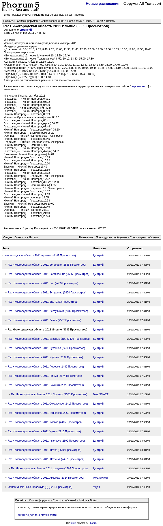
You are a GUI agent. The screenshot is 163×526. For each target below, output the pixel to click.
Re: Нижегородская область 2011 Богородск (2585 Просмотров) (47, 264)
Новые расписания (102, 4)
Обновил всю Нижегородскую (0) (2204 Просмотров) (40, 487)
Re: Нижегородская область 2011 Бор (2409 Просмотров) (43, 283)
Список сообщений (52, 20)
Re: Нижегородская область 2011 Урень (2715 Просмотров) (44, 431)
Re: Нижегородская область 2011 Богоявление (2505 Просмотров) (48, 274)
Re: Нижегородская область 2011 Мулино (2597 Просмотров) (45, 357)
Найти (88, 20)
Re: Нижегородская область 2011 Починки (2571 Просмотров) (49, 394)
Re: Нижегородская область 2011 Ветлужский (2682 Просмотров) (48, 311)
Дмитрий (26, 29)
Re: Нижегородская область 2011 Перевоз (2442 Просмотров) (46, 366)
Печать (110, 20)
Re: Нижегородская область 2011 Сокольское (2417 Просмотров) (48, 403)
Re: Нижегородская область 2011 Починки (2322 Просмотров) (46, 385)
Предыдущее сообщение (111, 237)
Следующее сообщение (144, 237)
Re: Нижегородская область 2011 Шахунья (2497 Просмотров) (46, 459)
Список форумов (27, 20)
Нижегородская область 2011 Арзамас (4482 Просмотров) (40, 255)
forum (73, 523)
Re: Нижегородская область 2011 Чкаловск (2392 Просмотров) (46, 440)
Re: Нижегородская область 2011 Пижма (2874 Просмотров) (45, 375)
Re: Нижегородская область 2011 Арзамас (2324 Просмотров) (46, 477)
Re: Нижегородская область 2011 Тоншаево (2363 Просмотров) (47, 412)
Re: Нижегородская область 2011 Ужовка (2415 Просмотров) (45, 422)
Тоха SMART (101, 394)
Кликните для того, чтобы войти (37, 515)
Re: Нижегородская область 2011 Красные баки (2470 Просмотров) (49, 338)
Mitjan (96, 487)
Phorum (93, 523)
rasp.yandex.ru (139, 86)
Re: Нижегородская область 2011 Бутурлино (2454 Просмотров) (47, 292)
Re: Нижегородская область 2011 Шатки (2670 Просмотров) (44, 449)
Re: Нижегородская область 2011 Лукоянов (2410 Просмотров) (46, 348)
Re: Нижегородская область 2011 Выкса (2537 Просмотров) (44, 320)
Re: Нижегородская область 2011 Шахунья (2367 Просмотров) (49, 468)
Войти (99, 20)
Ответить (20, 237)
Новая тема (74, 20)
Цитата (33, 237)
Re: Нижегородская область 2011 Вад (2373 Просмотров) (43, 301)
